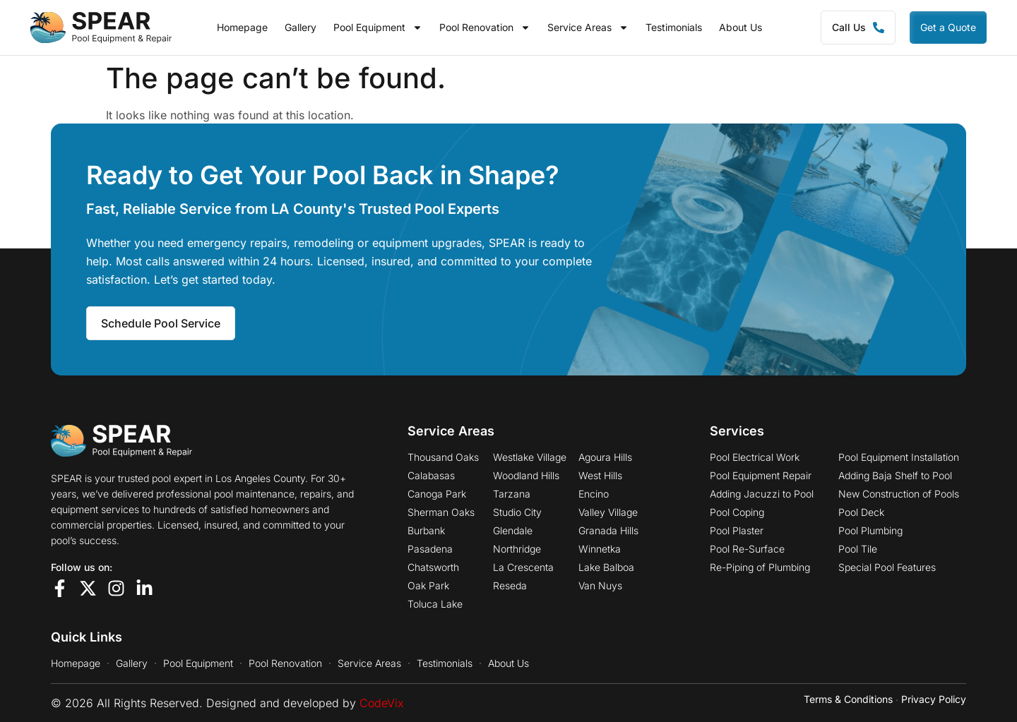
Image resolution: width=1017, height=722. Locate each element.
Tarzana (511, 494)
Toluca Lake (435, 604)
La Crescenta (523, 567)
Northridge (517, 549)
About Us (740, 27)
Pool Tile (857, 549)
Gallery (300, 27)
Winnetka (599, 549)
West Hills (600, 475)
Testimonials (674, 27)
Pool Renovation (484, 27)
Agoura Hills (605, 457)
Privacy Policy (933, 699)
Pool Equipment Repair (760, 475)
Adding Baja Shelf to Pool (895, 475)
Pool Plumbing (870, 530)
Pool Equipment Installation (898, 457)
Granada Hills (608, 530)
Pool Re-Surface (747, 549)
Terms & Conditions (848, 699)
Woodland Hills (526, 475)
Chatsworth (433, 567)
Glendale (513, 530)
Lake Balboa (606, 567)
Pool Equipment (377, 27)
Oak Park (428, 585)
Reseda (510, 585)
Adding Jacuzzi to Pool (762, 494)
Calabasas (431, 475)
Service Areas (588, 27)
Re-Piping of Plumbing (760, 567)
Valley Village (608, 512)
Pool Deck (861, 512)
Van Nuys (600, 585)
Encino (593, 494)
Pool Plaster (736, 530)
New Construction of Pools (898, 494)
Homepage (242, 27)
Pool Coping (737, 512)
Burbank (426, 530)
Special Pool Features (887, 567)
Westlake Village (529, 457)
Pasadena (430, 549)
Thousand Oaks (443, 457)
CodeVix (381, 703)
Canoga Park (437, 494)
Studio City (517, 512)
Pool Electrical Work (754, 457)
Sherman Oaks (441, 512)
